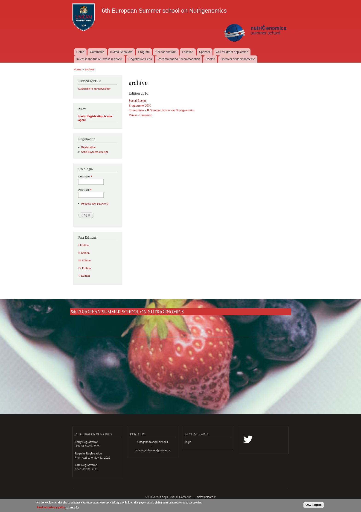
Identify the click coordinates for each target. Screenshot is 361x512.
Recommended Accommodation (178, 59)
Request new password (94, 203)
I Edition (83, 245)
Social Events (137, 100)
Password (85, 189)
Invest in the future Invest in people (99, 59)
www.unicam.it (206, 497)
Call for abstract (165, 52)
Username (85, 176)
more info (72, 508)
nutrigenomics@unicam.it (152, 442)
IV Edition (84, 268)
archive (89, 69)
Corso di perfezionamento (238, 59)
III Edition (84, 260)
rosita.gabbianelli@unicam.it (153, 450)
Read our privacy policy (51, 508)
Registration (88, 147)
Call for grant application (232, 52)
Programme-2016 (140, 105)
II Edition (84, 253)
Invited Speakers (121, 52)
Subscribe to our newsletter (94, 88)
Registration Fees (140, 59)
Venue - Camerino (140, 115)
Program (144, 52)
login (188, 442)
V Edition (84, 275)
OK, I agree (314, 506)
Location (187, 52)
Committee (97, 52)
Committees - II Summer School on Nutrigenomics (162, 110)
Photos (210, 59)
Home (80, 52)
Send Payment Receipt (94, 151)
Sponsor (204, 52)
